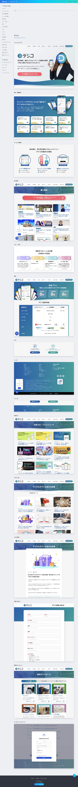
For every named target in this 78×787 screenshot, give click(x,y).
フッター (3, 31)
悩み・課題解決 (5, 13)
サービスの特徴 (5, 16)
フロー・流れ (4, 21)
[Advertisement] (7, 96)
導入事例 (4, 19)
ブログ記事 (4, 50)
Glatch (41, 782)
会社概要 (4, 37)
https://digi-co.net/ (19, 37)
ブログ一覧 (4, 47)
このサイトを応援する (39, 784)
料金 (3, 24)
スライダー (4, 70)
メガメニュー (4, 67)
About (70, 1)
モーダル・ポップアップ (6, 62)
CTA (3, 29)
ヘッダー (4, 8)
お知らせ (4, 39)
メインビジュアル (5, 11)
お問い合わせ (5, 52)
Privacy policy (44, 778)
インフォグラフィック (6, 42)
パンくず (3, 34)
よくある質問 (4, 26)
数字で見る (4, 44)
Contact (74, 1)
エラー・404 (4, 65)
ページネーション (5, 72)
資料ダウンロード (5, 55)
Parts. (4, 1)
